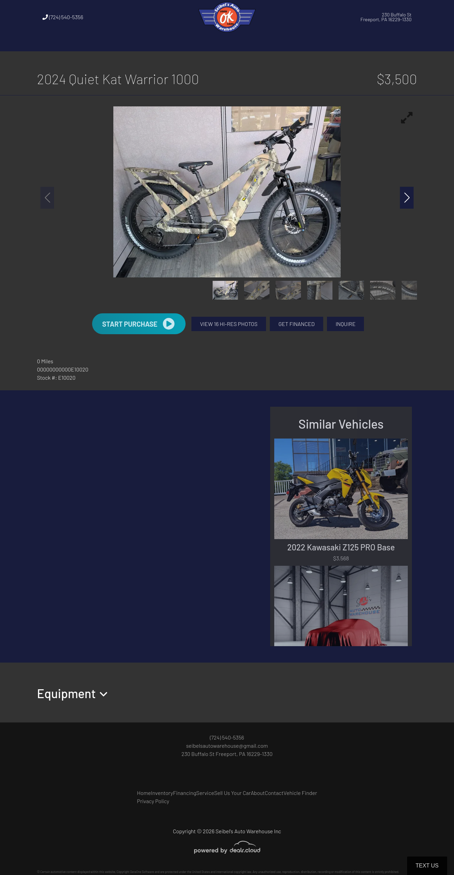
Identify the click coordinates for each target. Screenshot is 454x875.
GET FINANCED (296, 324)
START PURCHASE (138, 324)
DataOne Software (142, 872)
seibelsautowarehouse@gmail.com (227, 745)
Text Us (427, 866)
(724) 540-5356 (62, 17)
